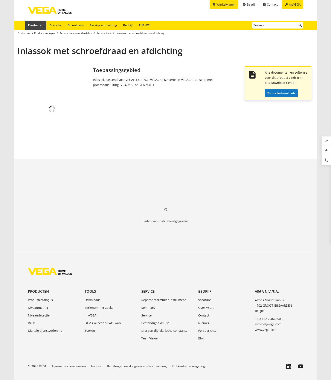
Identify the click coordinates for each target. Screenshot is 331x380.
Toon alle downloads (281, 93)
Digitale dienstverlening (45, 322)
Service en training (103, 25)
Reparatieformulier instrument (163, 291)
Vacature (204, 291)
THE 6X (145, 25)
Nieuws (203, 315)
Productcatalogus (40, 291)
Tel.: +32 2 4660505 (268, 310)
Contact (203, 307)
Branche (55, 25)
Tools (90, 283)
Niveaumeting (38, 299)
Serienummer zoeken (100, 299)
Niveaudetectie (39, 307)
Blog (201, 330)
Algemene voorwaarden (69, 358)
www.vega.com (265, 321)
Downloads (75, 25)
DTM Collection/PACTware (103, 315)
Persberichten (208, 322)
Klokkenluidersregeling (188, 358)
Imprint (96, 358)
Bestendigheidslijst (155, 315)
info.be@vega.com (268, 316)
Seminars (148, 299)
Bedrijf (128, 25)
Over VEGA (206, 299)
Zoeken (90, 322)
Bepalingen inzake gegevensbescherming (137, 358)
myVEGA (90, 307)
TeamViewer (150, 330)
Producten (35, 25)
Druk (31, 315)
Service (148, 283)
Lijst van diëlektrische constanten (165, 322)
